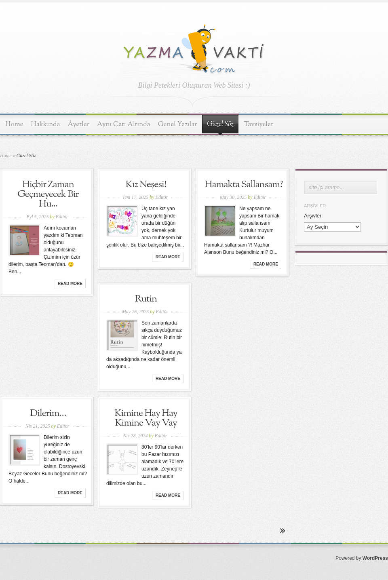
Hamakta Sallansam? (244, 185)
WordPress (375, 558)
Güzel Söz (220, 124)
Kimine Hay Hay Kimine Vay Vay (145, 418)
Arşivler (312, 216)
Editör (62, 216)
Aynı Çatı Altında (123, 124)
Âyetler (79, 124)
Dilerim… (48, 413)
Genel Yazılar (177, 124)
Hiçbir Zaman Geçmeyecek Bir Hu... (48, 194)
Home (14, 124)
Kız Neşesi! (146, 185)
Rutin (146, 299)
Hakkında (45, 124)
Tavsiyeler (258, 124)
